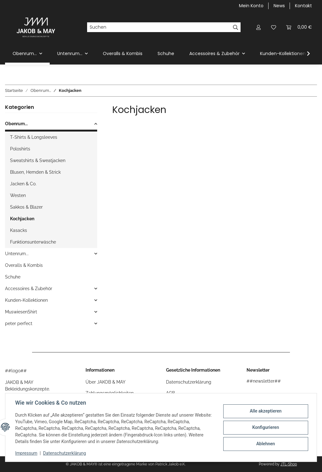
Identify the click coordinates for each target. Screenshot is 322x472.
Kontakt (303, 6)
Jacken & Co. (23, 183)
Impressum (26, 453)
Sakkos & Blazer (26, 207)
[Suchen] (159, 27)
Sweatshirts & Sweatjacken (37, 160)
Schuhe (12, 276)
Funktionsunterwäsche (33, 241)
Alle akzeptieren (265, 411)
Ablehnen (265, 443)
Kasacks (18, 230)
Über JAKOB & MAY (105, 382)
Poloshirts (20, 148)
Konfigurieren (265, 427)
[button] (258, 27)
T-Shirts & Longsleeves (33, 137)
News (279, 6)
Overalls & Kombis (24, 265)
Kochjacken (22, 218)
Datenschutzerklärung (64, 453)
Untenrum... (17, 253)
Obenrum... (16, 123)
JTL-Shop (288, 464)
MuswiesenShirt (21, 311)
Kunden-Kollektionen (26, 300)
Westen (18, 195)
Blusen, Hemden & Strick (35, 172)
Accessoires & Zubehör (28, 288)
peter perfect (18, 323)
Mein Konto (251, 6)
